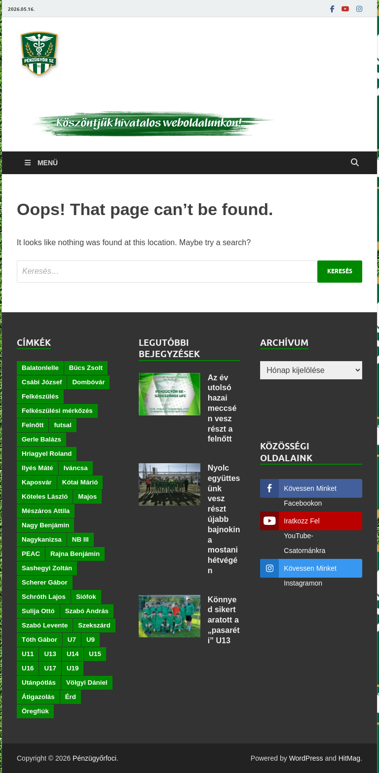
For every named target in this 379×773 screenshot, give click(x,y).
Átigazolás (38, 696)
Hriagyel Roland (47, 453)
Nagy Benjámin (45, 525)
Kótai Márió (80, 482)
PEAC (31, 553)
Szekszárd (94, 625)
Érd (70, 696)
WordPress (306, 758)
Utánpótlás (39, 682)
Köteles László (45, 496)
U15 (95, 654)
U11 (28, 654)
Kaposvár (37, 482)
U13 (50, 654)
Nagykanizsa (42, 539)
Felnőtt (32, 425)
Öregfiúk (35, 711)
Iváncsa (76, 468)
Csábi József (42, 382)
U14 (72, 654)
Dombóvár (88, 382)
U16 (28, 668)
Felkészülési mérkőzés (57, 410)
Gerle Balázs (41, 439)
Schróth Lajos (44, 596)
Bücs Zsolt (86, 367)
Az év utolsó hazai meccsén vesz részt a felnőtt (222, 408)
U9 (90, 639)
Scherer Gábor (45, 582)
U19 (72, 668)
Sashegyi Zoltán (47, 568)
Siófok (86, 596)
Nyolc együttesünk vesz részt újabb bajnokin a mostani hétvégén (224, 519)
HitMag (349, 758)
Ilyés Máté (37, 468)
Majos (87, 496)
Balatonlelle (40, 367)
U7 (72, 639)
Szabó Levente (45, 625)
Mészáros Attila (46, 511)
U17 (50, 668)
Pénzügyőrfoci (94, 758)
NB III (80, 539)
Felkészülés (40, 396)
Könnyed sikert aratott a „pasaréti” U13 (224, 620)
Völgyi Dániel (87, 682)
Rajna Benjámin (75, 553)
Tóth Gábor (39, 639)
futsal (63, 425)
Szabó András (87, 611)
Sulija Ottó (38, 611)
